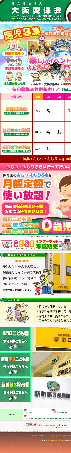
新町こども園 (55, 436)
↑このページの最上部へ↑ (40, 436)
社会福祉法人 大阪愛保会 (56, 440)
